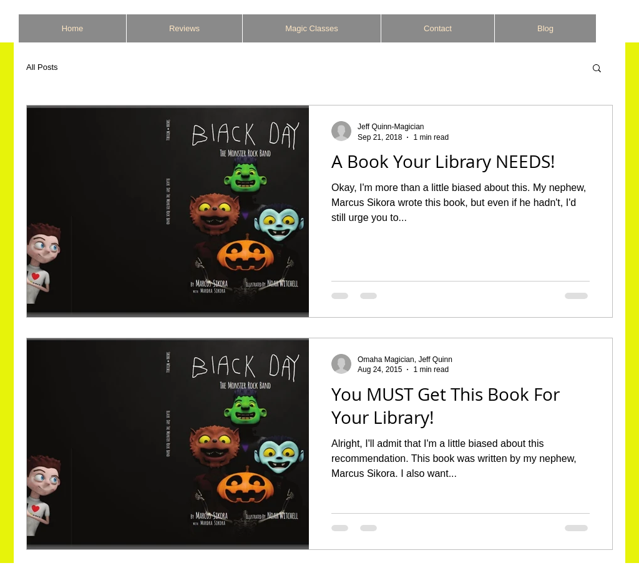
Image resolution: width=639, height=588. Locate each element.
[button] (597, 69)
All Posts (42, 67)
